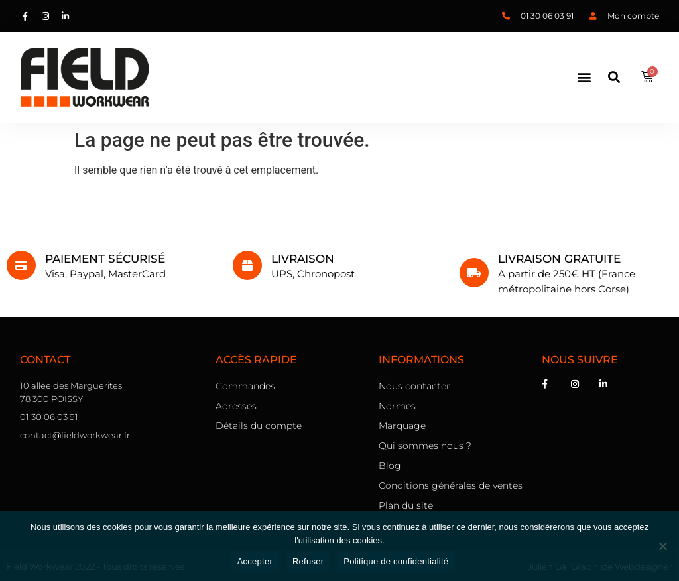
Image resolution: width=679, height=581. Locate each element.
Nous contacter (414, 386)
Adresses (236, 406)
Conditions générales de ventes (451, 485)
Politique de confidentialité (395, 561)
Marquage (402, 426)
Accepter (255, 561)
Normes (397, 406)
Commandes (245, 386)
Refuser (308, 561)
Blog (390, 466)
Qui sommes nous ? (425, 446)
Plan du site (406, 505)
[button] (584, 77)
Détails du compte (259, 426)
